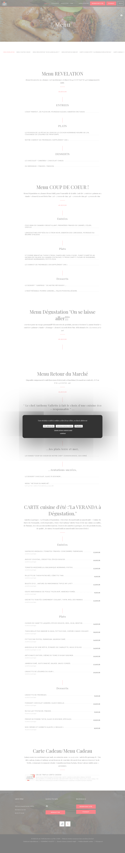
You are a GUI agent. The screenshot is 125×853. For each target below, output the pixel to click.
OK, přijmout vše (48, 426)
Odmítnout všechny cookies (64, 426)
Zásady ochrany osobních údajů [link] (63, 430)
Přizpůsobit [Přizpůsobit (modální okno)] (78, 426)
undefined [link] (63, 433)
